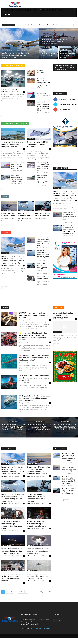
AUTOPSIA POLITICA (9, 89)
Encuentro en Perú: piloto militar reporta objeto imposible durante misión (36, 524)
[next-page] (6, 116)
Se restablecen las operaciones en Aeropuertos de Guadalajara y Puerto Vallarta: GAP (42, 179)
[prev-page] (2, 116)
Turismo (28, 10)
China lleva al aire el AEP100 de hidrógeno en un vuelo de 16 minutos (37, 144)
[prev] (71, 25)
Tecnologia (61, 10)
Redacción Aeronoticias (60, 317)
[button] (74, 10)
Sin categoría (6, 48)
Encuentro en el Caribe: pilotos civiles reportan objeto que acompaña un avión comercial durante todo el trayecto (12, 259)
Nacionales (19, 10)
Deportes (7, 15)
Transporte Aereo (47, 36)
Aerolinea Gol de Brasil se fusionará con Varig (63, 314)
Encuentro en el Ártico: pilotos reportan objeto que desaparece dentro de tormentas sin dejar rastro (8, 217)
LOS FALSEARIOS (41, 93)
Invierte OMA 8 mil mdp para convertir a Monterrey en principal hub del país (12, 144)
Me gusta (73, 99)
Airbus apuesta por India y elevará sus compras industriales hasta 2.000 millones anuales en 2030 (43, 166)
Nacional (4, 86)
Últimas (42, 10)
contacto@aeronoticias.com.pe (40, 628)
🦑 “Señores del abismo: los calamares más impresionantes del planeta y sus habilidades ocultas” (34, 357)
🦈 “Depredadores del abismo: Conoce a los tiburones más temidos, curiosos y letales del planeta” (34, 398)
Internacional (9, 10)
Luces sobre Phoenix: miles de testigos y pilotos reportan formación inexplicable (12, 551)
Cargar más (65, 500)
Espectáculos (51, 10)
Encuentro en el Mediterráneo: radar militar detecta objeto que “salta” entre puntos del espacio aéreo (26, 217)
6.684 (20, 592)
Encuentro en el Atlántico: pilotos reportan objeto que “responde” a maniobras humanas (43, 267)
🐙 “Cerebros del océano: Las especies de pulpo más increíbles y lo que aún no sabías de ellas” (34, 378)
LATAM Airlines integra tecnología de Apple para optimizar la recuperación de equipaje (34, 315)
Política (35, 10)
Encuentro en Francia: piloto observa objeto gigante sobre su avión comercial (38, 551)
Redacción (4, 91)
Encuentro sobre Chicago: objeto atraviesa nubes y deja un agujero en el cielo (38, 576)
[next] (74, 25)
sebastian (4, 265)
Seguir (74, 104)
